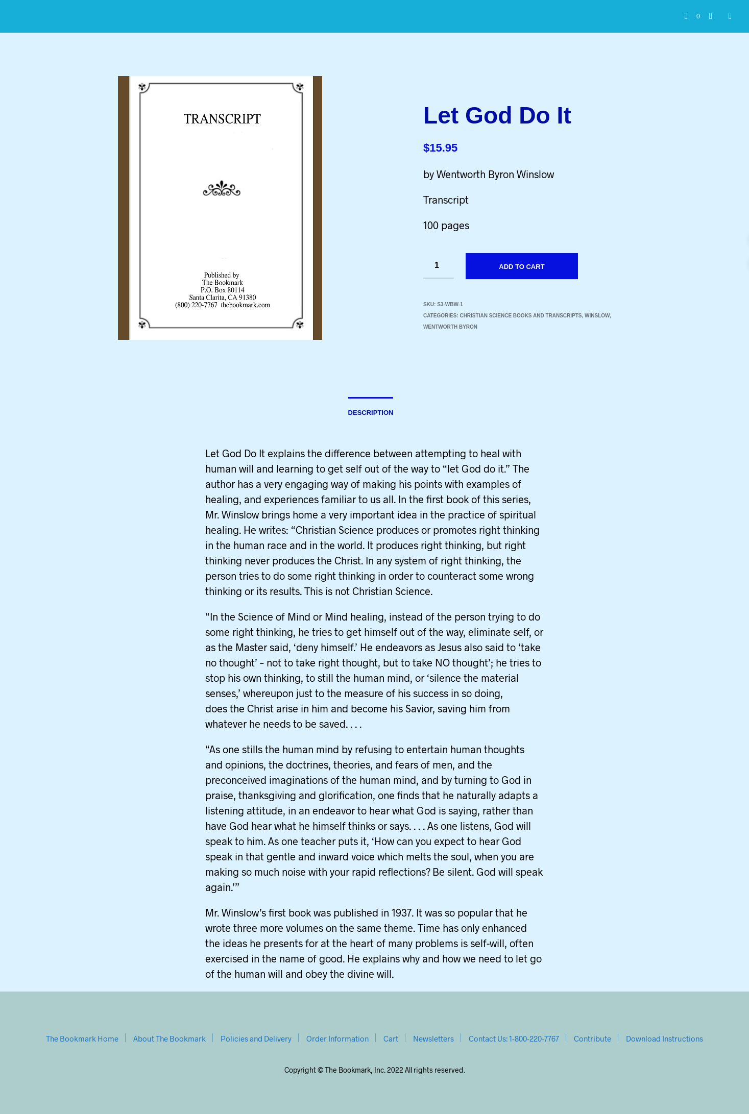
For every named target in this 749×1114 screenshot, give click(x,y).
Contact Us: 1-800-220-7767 (514, 1038)
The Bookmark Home (82, 1038)
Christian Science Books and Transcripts (521, 315)
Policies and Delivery (256, 1038)
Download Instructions (664, 1038)
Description (371, 412)
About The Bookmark (169, 1038)
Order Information (337, 1038)
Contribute (592, 1038)
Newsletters (433, 1038)
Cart (390, 1038)
